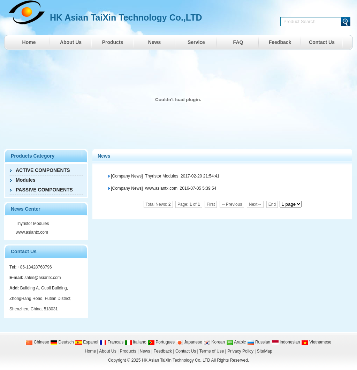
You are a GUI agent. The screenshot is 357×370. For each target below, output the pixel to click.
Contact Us (322, 42)
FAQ (238, 42)
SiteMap (264, 351)
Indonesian (286, 342)
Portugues (161, 342)
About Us (71, 42)
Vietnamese (316, 342)
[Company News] (127, 176)
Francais (111, 342)
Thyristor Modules (32, 223)
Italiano (135, 342)
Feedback (280, 42)
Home (29, 42)
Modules (26, 180)
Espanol (86, 342)
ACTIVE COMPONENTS (43, 170)
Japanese (189, 342)
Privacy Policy (240, 351)
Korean (214, 342)
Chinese (37, 342)
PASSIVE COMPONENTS (44, 189)
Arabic (236, 342)
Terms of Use (211, 351)
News (154, 42)
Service (196, 42)
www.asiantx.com (31, 232)
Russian (259, 342)
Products (112, 42)
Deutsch (62, 342)
